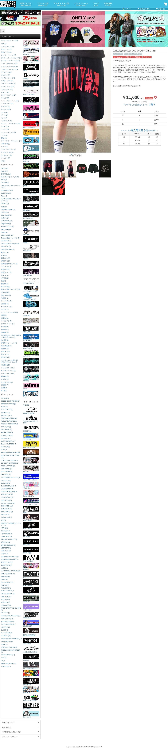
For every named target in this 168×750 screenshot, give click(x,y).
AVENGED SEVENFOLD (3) (9, 424)
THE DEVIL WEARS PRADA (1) (10, 477)
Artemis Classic (31, 264)
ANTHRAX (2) (5, 412)
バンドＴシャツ (81, 4)
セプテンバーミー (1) (7, 324)
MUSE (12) (4, 568)
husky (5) (4, 206)
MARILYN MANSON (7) (8, 545)
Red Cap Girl (31, 116)
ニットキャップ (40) (7, 103)
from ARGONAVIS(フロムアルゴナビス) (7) (11, 200)
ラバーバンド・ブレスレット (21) (11, 141)
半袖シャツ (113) (6, 49)
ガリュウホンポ (31, 590)
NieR (31, 509)
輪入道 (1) (4, 390)
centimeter (31, 231)
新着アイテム (26, 4)
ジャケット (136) (6, 72)
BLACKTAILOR (31, 215)
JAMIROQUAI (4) (6, 509)
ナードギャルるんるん (31, 501)
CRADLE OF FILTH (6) (8, 466)
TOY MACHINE (31, 166)
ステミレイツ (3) (6, 321)
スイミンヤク (31, 607)
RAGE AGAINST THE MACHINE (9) (11, 609)
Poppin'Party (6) (6, 224)
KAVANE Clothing (31, 174)
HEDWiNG (31, 542)
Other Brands (31, 681)
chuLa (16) (4, 180)
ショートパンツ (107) (7, 86)
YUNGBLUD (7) (6, 666)
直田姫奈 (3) (5, 318)
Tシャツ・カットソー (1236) (10, 41)
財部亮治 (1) (5, 329)
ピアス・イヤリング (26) (8, 132)
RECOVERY (31, 248)
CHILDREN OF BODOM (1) (9, 460)
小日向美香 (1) (5, 292)
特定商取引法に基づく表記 (20, 732)
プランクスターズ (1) (7, 368)
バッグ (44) (4, 112)
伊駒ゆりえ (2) (5, 261)
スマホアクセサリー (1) (8, 149)
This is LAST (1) (6, 246)
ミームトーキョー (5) (7, 373)
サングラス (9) (5, 106)
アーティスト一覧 (61, 4)
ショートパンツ (118, 54)
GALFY (31, 43)
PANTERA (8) (5, 585)
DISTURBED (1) (6, 480)
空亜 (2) (3, 281)
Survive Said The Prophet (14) (10, 244)
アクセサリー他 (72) (7, 152)
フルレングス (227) (7, 89)
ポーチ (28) (4, 115)
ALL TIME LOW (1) (6, 409)
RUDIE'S (31, 140)
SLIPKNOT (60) (6, 636)
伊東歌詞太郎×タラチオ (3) (9, 264)
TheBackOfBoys (31, 558)
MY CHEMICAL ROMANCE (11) (10, 571)
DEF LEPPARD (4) (6, 471)
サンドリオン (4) (6, 306)
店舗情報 (108, 4)
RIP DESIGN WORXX (31, 698)
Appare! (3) (4, 171)
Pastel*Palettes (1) (6, 221)
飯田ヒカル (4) (5, 258)
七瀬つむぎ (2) (5, 351)
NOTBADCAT (31, 337)
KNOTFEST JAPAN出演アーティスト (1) (11, 524)
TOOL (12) (4, 658)
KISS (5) (3, 520)
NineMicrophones (31, 345)
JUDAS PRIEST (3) (7, 512)
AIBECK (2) (4, 168)
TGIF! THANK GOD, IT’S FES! (31, 419)
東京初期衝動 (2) (6, 346)
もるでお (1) (5, 379)
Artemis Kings (31, 272)
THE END (31, 402)
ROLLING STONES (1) (8, 621)
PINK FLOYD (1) (6, 596)
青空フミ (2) (5, 252)
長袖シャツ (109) (6, 52)
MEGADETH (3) (6, 548)
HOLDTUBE (31, 689)
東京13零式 (31, 313)
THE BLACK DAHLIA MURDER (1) (10, 651)
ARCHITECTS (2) (6, 415)
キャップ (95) (5, 98)
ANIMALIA (31, 599)
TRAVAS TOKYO (31, 280)
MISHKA (31, 566)
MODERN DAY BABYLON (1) (10, 556)
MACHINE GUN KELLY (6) (9, 539)
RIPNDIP (31, 148)
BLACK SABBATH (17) (8, 441)
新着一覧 (160, 9)
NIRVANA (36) (5, 576)
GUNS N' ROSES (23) (8, 503)
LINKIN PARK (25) (6, 536)
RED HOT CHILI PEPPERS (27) (11, 616)
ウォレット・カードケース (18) (10, 124)
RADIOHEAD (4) (6, 605)
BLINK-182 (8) (5, 447)
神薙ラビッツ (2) (6, 272)
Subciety (31, 75)
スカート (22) (5, 92)
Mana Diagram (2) (6, 215)
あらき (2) (4, 255)
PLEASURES (31, 706)
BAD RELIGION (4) (7, 432)
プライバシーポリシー (20, 737)
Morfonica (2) (5, 218)
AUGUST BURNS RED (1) (9, 421)
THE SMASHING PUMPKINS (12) (11, 638)
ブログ (96, 4)
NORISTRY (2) (5, 357)
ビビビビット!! (31, 485)
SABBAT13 (31, 353)
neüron (31, 386)
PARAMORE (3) (6, 588)
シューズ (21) (5, 126)
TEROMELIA (31, 615)
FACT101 (31, 574)
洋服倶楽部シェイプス (31, 460)
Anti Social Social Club (31, 649)
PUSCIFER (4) (5, 602)
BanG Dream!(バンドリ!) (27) (10, 177)
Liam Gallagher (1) (6, 534)
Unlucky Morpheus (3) (7, 249)
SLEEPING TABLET (31, 296)
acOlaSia (31, 657)
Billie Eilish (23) (5, 438)
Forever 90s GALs (31, 493)
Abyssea (31, 256)
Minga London (31, 207)
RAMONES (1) (5, 613)
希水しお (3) (5, 275)
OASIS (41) (4, 579)
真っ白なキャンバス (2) (8, 370)
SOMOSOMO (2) (6, 241)
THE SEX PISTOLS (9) (8, 624)
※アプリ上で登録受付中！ (139, 130)
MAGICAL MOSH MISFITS (31, 158)
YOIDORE (31, 132)
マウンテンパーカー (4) (8, 83)
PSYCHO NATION (31, 92)
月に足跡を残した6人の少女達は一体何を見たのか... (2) (11, 336)
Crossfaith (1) (5, 182)
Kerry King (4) (5, 514)
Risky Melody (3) (6, 229)
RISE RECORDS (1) (7, 618)
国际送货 (129, 57)
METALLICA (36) (6, 551)
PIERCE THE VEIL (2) (8, 594)
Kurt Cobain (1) (5, 531)
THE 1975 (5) (5, 398)
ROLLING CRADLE (31, 444)
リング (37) (4, 135)
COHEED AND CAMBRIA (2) (10, 463)
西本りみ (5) (5, 354)
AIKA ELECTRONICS (31, 477)
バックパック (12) (6, 121)
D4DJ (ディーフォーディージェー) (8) (10, 186)
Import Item (31, 673)
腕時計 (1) (4, 138)
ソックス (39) (5, 129)
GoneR (31, 452)
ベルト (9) (4, 118)
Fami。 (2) (4, 196)
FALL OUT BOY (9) (7, 494)
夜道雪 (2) (4, 388)
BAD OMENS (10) (6, 430)
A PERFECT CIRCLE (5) (8, 404)
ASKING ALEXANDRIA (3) (9, 418)
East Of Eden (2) (6, 193)
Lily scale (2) (5, 212)
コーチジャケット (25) (8, 78)
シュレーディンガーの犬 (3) (9, 312)
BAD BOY (31, 469)
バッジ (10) (4, 146)
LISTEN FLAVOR (31, 108)
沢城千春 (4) (5, 304)
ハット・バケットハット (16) (10, 101)
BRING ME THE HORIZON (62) (10, 452)
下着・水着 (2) (5, 144)
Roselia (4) (4, 232)
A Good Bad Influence (31, 191)
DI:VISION (31, 534)
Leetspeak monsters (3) (8, 209)
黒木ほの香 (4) (5, 286)
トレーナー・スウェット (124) (10, 61)
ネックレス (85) (6, 109)
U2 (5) (3, 660)
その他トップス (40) (7, 81)
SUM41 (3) (4, 644)
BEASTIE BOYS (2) (7, 435)
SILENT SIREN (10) (7, 235)
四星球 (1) (4, 315)
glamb (31, 67)
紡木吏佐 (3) (5, 340)
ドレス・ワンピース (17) (8, 95)
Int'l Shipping (118, 57)
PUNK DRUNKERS (31, 124)
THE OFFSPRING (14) (8, 655)
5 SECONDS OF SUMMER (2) (10, 401)
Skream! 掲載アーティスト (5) (10, 238)
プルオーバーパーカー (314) (9, 69)
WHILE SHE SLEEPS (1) (8, 663)
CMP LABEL (31, 329)
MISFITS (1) (4, 554)
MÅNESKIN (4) (5, 542)
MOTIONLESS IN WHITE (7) (10, 559)
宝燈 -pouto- (31, 321)
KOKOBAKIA (31, 428)
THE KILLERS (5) (6, 517)
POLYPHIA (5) (5, 599)
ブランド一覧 (43, 4)
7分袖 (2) (4, 43)
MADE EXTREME (31, 410)
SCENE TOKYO (31, 59)
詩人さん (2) (5, 309)
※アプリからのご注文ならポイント (140, 105)
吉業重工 (31, 239)
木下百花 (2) (5, 278)
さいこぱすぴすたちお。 (31, 288)
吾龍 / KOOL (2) (6, 295)
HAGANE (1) (5, 203)
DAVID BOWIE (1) (6, 469)
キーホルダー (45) (6, 155)
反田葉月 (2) (5, 332)
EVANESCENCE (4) (7, 489)
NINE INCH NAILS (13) (8, 574)
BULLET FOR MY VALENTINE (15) (10, 456)
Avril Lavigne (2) (6, 427)
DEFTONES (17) (6, 474)
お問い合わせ (20, 727)
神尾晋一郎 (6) (5, 269)
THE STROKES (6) (7, 641)
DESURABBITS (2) (7, 190)
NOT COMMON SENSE (31, 665)
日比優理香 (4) (5, 365)
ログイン (126, 9)
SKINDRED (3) (5, 627)
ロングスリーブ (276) (7, 46)
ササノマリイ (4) (6, 301)
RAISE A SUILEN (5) (7, 226)
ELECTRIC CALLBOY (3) (8, 486)
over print (31, 51)
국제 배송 (147, 57)
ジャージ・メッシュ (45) (8, 55)
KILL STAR (31, 199)
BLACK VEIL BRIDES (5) (8, 444)
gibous (31, 183)
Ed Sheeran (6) (5, 483)
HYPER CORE (31, 582)
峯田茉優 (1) (5, 376)
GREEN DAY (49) (6, 500)
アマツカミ (31, 304)
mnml (31, 223)
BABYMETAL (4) (6, 174)
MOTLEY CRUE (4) (7, 562)
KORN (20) (4, 528)
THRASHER (31, 436)
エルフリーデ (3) (6, 266)
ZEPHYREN (31, 641)
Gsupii (31, 394)
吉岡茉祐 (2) (5, 385)
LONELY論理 (138, 54)
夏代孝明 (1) (5, 348)
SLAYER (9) (4, 630)
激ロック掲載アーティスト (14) (10, 289)
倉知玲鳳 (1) (5, 284)
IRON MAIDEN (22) (7, 506)
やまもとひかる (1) (7, 382)
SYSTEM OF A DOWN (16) (9, 647)
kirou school (31, 714)
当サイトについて (20, 723)
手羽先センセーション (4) (9, 343)
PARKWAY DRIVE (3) (7, 591)
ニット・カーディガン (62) (9, 63)
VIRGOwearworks (31, 83)
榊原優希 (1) (5, 298)
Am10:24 (31, 361)
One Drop (31, 378)
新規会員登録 (144, 9)
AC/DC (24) (4, 407)
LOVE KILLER (31, 623)
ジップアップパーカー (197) (9, 66)
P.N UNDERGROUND (31, 100)
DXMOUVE (31, 369)
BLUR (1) (4, 450)
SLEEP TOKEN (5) (6, 633)
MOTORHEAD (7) (6, 565)
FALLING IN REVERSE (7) (9, 492)
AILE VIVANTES (31, 517)
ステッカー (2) (5, 158)
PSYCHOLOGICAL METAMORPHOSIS (31, 632)
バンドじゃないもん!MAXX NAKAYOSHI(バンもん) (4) (9, 361)
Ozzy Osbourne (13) (7, 582)
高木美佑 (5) (5, 327)
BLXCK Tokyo (31, 525)
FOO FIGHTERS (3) (7, 497)
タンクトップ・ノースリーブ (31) (11, 58)
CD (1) (3, 161)
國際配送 (138, 57)
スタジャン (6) (5, 75)
